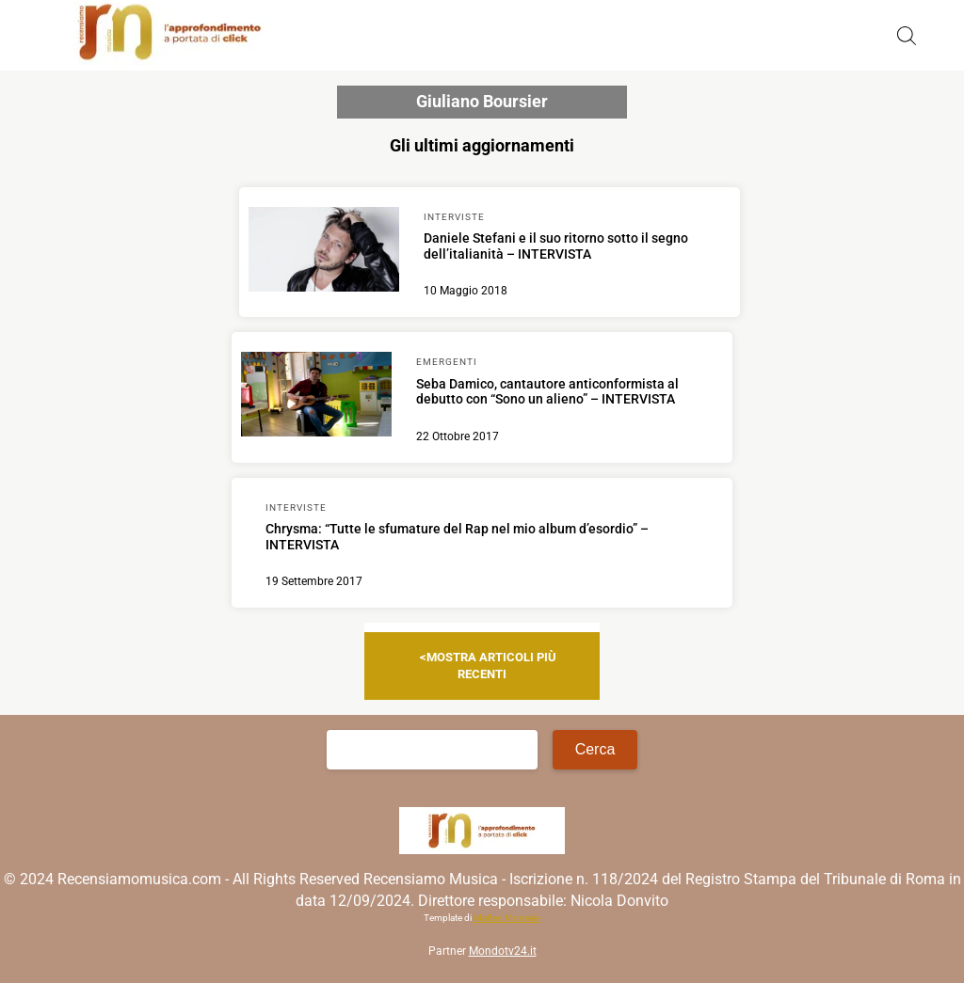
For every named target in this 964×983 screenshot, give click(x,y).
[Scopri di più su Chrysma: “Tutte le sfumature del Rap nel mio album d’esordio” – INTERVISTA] (482, 543)
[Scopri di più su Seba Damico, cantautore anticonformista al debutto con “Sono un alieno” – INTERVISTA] (316, 397)
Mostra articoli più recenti (491, 665)
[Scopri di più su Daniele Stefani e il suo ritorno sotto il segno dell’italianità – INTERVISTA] (324, 252)
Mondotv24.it (503, 951)
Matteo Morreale (507, 917)
